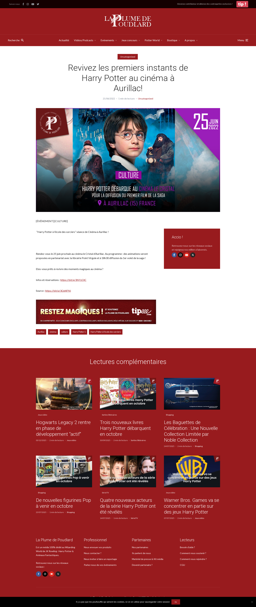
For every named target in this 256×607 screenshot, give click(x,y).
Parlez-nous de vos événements (100, 565)
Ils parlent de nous (141, 553)
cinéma (53, 331)
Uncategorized (127, 56)
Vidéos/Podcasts (83, 40)
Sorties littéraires (109, 415)
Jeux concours (129, 40)
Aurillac (41, 331)
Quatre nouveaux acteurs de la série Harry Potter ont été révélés (128, 506)
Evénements (107, 40)
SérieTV (105, 493)
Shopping (170, 415)
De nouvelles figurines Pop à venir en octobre (63, 503)
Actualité (64, 40)
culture (64, 331)
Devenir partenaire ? (142, 565)
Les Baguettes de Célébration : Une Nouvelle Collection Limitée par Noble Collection (191, 431)
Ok (176, 602)
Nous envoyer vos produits (97, 547)
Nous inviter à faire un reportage (100, 559)
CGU (182, 565)
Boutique (172, 40)
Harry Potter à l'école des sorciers (106, 331)
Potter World (152, 40)
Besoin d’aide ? (187, 547)
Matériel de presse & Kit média (147, 559)
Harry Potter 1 (79, 331)
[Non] (252, 602)
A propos (190, 40)
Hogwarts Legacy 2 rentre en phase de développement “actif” (63, 428)
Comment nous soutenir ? (193, 553)
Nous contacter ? (92, 553)
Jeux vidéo (42, 415)
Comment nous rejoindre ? (193, 559)
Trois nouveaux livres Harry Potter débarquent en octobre (125, 428)
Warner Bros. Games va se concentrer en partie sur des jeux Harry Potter (191, 506)
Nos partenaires (140, 547)
